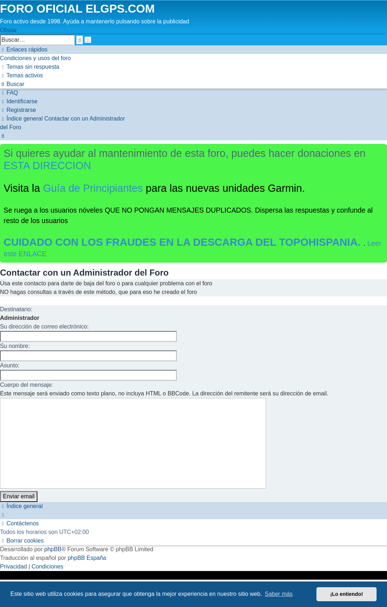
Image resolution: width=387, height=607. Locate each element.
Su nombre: (15, 346)
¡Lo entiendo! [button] (346, 594)
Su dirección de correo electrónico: (44, 326)
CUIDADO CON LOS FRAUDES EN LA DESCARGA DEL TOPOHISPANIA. (184, 242)
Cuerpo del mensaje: (26, 385)
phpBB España (87, 558)
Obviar (8, 30)
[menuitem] (35, 58)
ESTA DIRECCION (47, 165)
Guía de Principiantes (93, 188)
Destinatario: (16, 309)
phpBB (53, 549)
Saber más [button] (279, 594)
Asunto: (9, 365)
